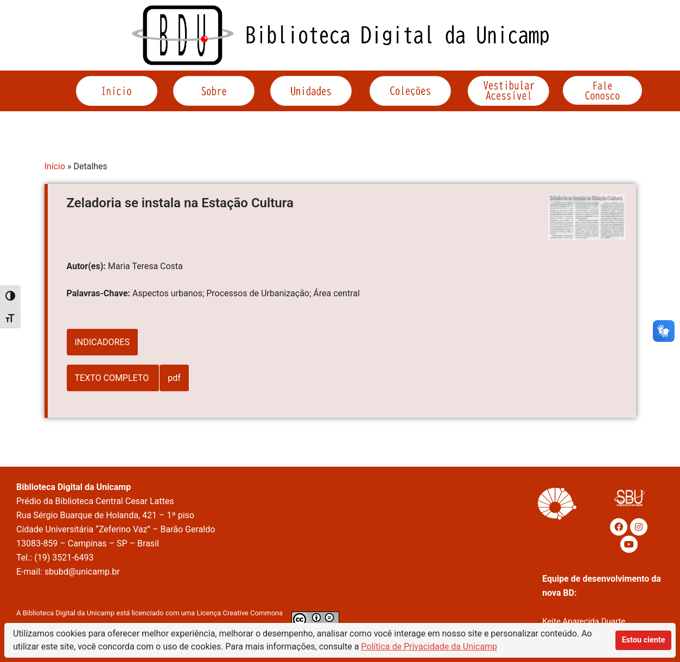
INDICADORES (102, 342)
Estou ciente (643, 640)
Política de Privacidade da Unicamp (429, 646)
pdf (174, 378)
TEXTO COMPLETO (113, 378)
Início (55, 166)
